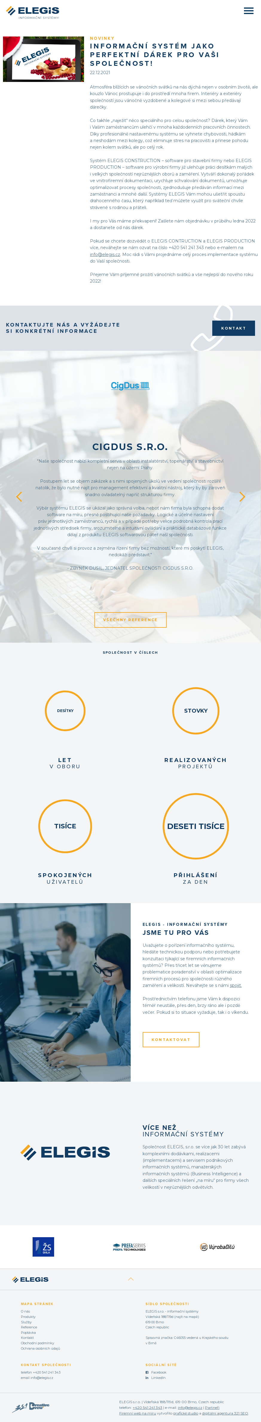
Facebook (159, 1372)
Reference (29, 1327)
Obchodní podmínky (37, 1343)
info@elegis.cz (105, 254)
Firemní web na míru (137, 1413)
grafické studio (185, 1413)
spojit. (236, 985)
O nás (25, 1311)
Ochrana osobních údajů (40, 1348)
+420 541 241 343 (46, 1372)
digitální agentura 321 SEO (225, 1413)
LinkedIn (158, 1378)
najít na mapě (186, 1317)
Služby (26, 1322)
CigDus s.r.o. (130, 446)
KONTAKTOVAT (171, 1039)
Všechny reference (130, 620)
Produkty (28, 1317)
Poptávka (28, 1332)
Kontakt (233, 328)
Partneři (212, 1407)
